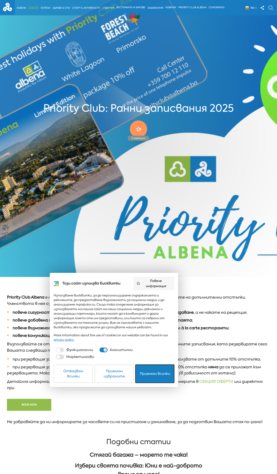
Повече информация (190, 390)
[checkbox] (85, 445)
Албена (22, 8)
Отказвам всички (89, 459)
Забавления (157, 8)
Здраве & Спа (62, 8)
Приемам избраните (138, 459)
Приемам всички (188, 459)
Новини (172, 8)
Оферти (34, 8)
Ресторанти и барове (132, 8)
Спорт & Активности (87, 8)
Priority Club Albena (194, 8)
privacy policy (190, 435)
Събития (110, 8)
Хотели (46, 8)
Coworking (218, 8)
